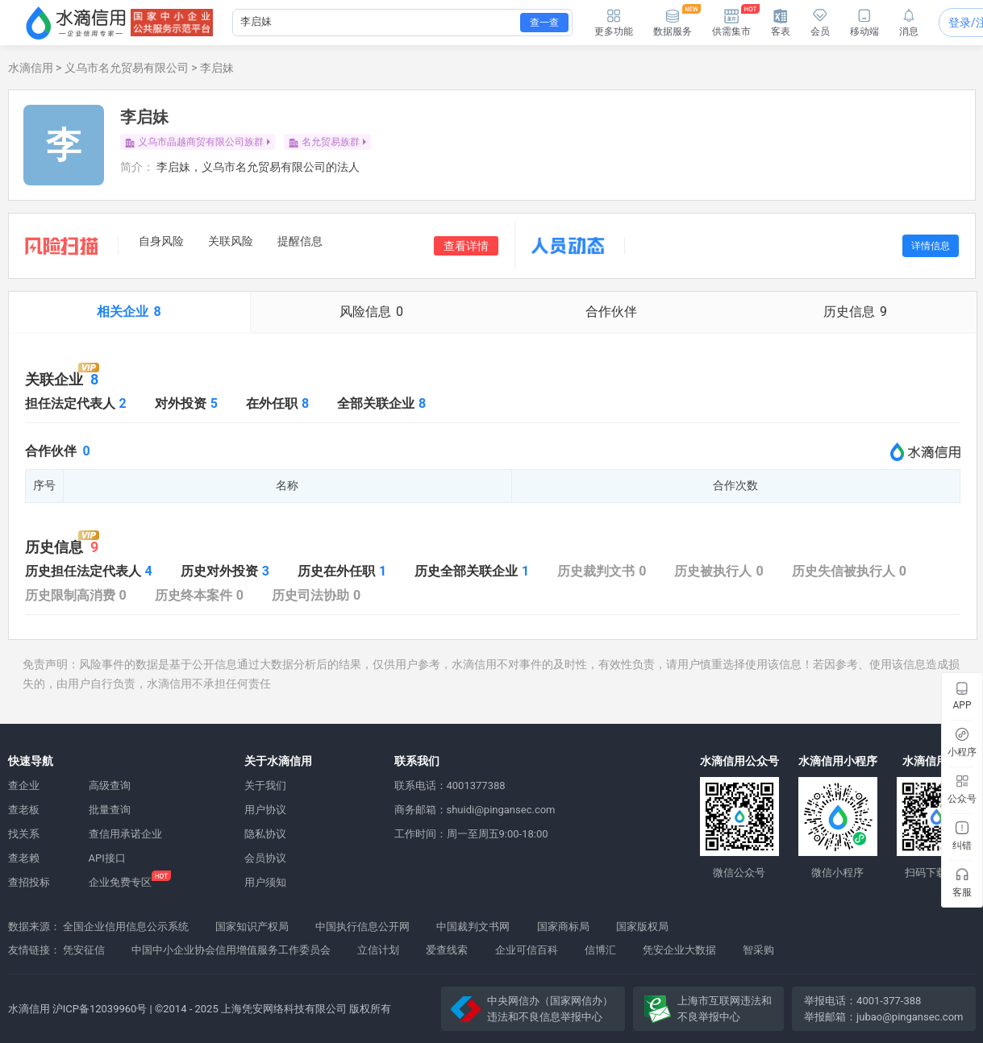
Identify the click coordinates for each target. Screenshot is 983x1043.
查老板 (24, 810)
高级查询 (110, 785)
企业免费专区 (120, 882)
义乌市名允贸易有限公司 (127, 67)
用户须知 (265, 882)
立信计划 (378, 950)
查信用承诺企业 (125, 834)
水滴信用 (30, 67)
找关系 (24, 834)
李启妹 (217, 67)
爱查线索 (447, 950)
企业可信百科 (526, 950)
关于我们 (265, 785)
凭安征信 (84, 950)
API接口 (107, 858)
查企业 (24, 785)
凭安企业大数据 (679, 950)
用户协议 (265, 810)
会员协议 (265, 858)
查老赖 (24, 858)
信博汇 (600, 950)
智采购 (758, 950)
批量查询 (110, 810)
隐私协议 (265, 834)
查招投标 (29, 882)
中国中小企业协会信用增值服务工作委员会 (231, 950)
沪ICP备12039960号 (100, 1009)
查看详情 (466, 245)
